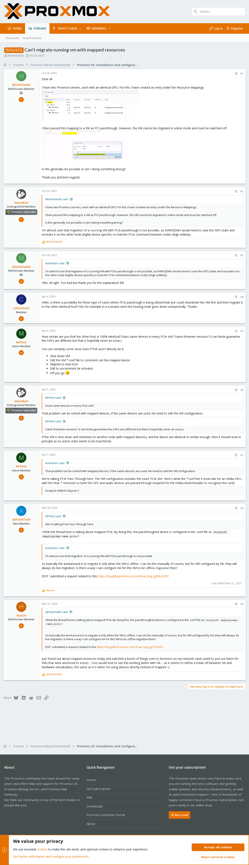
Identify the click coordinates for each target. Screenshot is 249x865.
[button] (80, 28)
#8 (241, 512)
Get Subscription (99, 789)
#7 (241, 455)
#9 (241, 608)
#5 (241, 331)
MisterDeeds (16, 55)
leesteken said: (56, 263)
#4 (241, 297)
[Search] (218, 11)
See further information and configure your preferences (51, 856)
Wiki (89, 797)
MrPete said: (54, 397)
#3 (241, 255)
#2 (241, 191)
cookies (42, 849)
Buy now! (179, 815)
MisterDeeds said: (57, 199)
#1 (241, 73)
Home (91, 780)
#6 (241, 390)
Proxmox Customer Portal (106, 815)
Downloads (95, 806)
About (91, 824)
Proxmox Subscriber (24, 212)
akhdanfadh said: (57, 616)
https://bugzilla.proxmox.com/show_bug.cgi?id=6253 (134, 580)
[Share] (235, 74)
